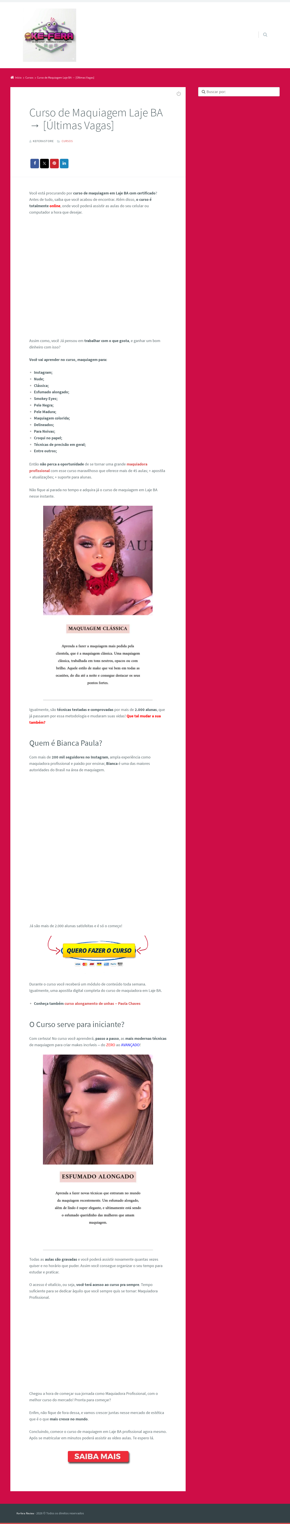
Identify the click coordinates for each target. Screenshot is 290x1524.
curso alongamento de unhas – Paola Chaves (102, 1002)
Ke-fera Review (26, 1512)
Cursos (68, 141)
